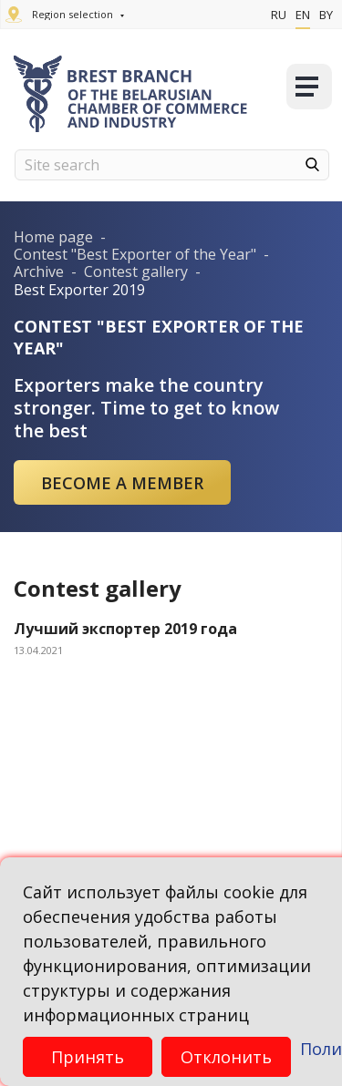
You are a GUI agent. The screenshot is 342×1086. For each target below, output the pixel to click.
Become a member (122, 483)
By (326, 14)
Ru (278, 14)
